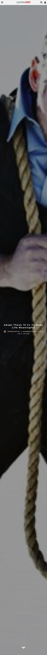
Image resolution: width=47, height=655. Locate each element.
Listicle (26, 333)
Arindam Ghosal (12, 331)
